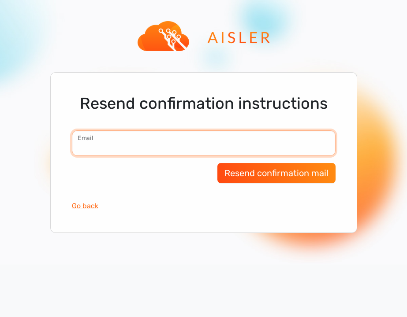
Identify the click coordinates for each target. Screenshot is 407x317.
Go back (85, 206)
